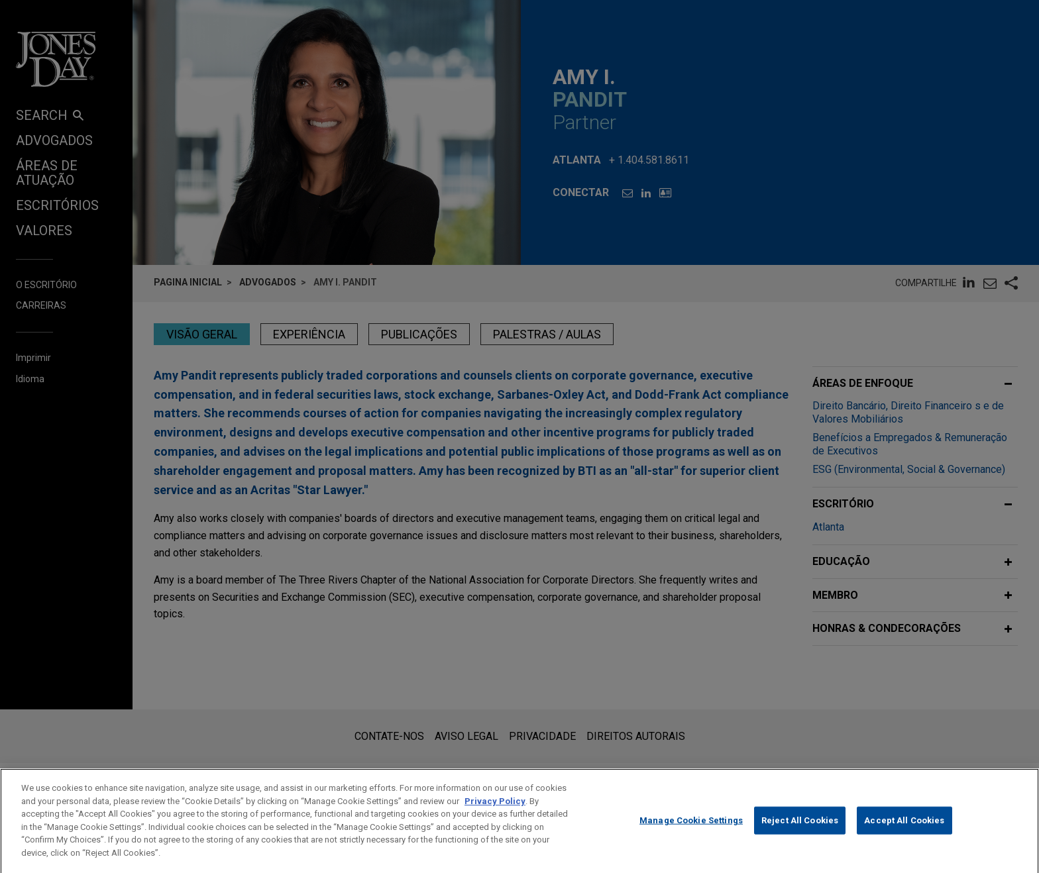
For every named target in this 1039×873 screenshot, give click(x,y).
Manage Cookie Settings (691, 831)
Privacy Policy (495, 812)
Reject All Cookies (799, 831)
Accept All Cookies (904, 831)
